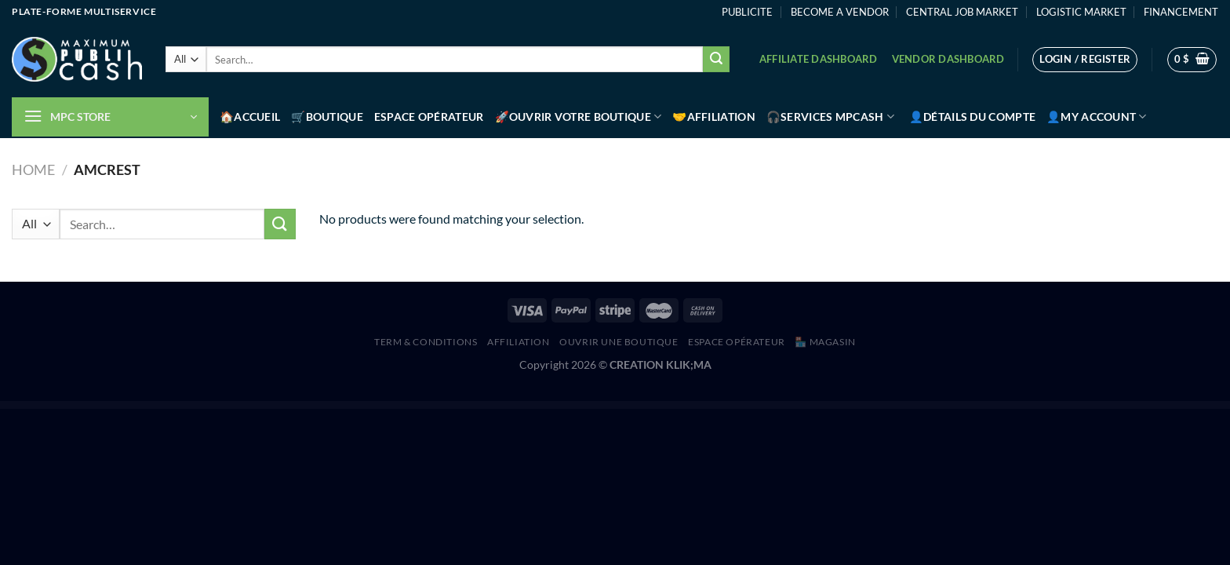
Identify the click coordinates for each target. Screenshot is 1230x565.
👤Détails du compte (972, 116)
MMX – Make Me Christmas (712, 405)
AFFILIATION (518, 342)
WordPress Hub (452, 405)
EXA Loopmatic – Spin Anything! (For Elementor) (573, 405)
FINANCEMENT (1181, 11)
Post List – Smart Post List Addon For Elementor (767, 405)
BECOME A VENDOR (840, 11)
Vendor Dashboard (948, 59)
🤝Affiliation (713, 116)
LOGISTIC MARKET (1081, 11)
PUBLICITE (747, 11)
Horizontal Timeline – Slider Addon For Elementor (650, 405)
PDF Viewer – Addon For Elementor (736, 405)
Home (33, 169)
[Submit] (716, 59)
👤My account (1096, 116)
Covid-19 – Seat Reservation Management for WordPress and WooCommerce (487, 405)
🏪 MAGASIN (825, 342)
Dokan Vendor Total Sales (524, 405)
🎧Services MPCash (830, 116)
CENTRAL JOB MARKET (962, 11)
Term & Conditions (425, 342)
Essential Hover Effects (545, 405)
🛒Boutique (327, 116)
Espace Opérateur (429, 116)
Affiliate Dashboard (818, 59)
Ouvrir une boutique (619, 342)
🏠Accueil (250, 116)
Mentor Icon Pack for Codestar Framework (685, 405)
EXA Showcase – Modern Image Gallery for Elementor (611, 405)
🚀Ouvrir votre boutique (578, 116)
